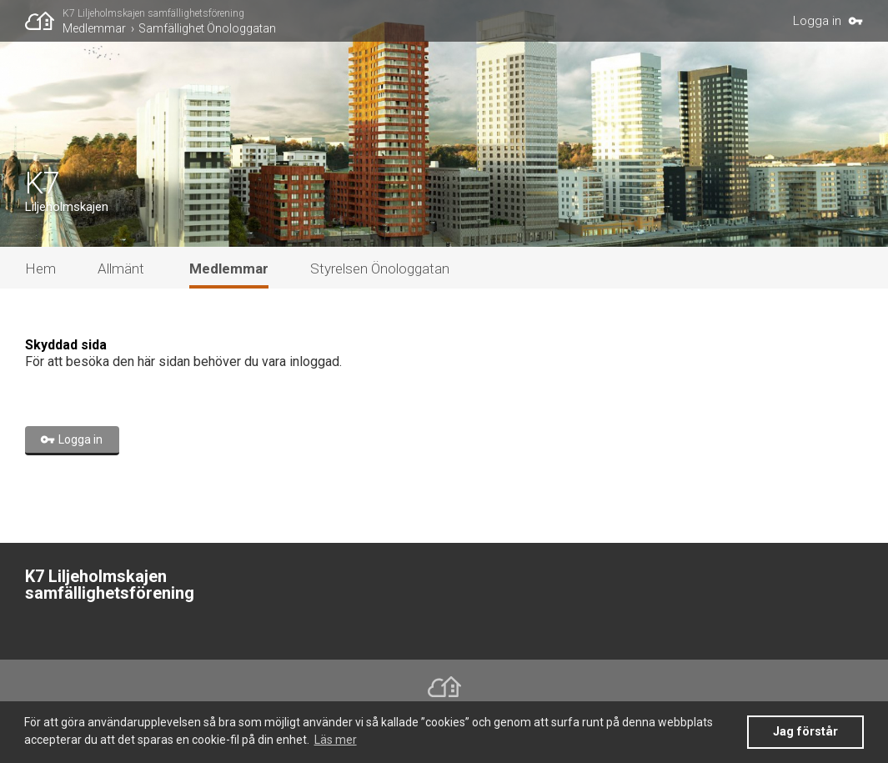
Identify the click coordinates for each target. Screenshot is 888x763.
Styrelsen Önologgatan (379, 268)
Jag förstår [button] (805, 732)
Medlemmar (94, 28)
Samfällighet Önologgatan (207, 28)
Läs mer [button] (335, 739)
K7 (42, 183)
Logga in (817, 20)
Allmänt (121, 268)
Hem (40, 268)
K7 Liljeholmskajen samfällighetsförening (153, 13)
